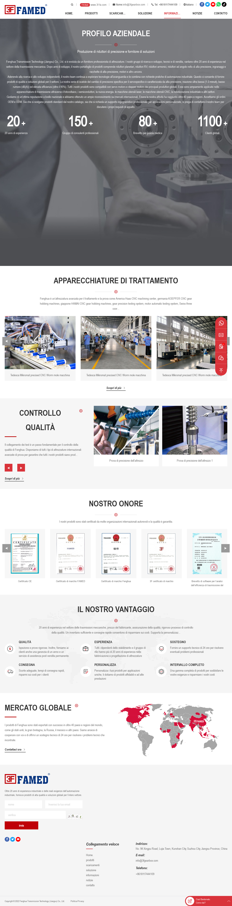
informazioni (172, 13)
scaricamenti (117, 13)
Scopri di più (116, 388)
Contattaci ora (18, 749)
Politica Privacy (77, 901)
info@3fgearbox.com (134, 4)
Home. (69, 13)
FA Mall (85, 4)
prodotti (91, 13)
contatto (220, 13)
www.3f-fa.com (99, 5)
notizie (197, 13)
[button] (6, 341)
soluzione (145, 13)
